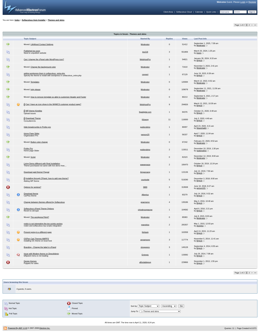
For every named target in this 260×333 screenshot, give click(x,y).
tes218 (145, 52)
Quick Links (211, 12)
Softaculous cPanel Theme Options (39, 209)
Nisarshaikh (201, 128)
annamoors (145, 240)
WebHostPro (145, 59)
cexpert (145, 74)
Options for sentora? (32, 187)
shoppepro (145, 247)
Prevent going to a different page (38, 232)
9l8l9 (145, 187)
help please (35, 89)
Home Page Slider (31, 133)
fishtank (145, 232)
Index (17, 20)
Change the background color (43, 67)
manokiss (145, 225)
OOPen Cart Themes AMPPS (36, 239)
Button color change (39, 142)
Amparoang (145, 172)
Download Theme (33, 118)
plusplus (199, 226)
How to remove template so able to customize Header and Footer (58, 97)
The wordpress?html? (40, 217)
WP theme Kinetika (34, 111)
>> (255, 25)
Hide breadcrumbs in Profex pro (37, 127)
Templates (35, 82)
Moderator (145, 44)
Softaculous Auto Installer (34, 20)
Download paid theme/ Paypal (36, 172)
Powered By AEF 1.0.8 (17, 328)
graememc (145, 202)
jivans (198, 53)
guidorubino (145, 127)
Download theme (31, 194)
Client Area (168, 12)
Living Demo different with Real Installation (42, 163)
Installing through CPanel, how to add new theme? (47, 178)
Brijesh (199, 60)
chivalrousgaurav (145, 210)
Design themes (30, 261)
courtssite (145, 180)
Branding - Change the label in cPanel (40, 247)
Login (242, 2)
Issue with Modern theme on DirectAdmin (41, 254)
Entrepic (145, 255)
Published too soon (32, 51)
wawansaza (145, 165)
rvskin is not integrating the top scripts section (43, 224)
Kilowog (145, 119)
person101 (201, 188)
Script (33, 157)
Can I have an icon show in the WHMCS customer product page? (53, 104)
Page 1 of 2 (239, 25)
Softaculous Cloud (184, 12)
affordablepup (145, 262)
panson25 (145, 134)
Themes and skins (56, 20)
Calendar (199, 12)
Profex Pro (28, 148)
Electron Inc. (44, 328)
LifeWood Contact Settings (42, 44)
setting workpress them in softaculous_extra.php (44, 73)
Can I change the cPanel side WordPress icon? (44, 59)
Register (252, 2)
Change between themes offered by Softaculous (44, 202)
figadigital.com (145, 112)
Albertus (145, 195)
